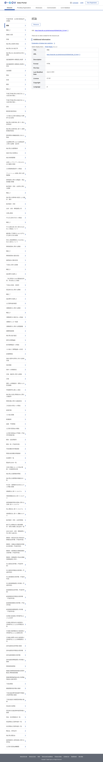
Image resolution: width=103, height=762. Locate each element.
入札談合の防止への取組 (13, 405)
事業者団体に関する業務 (13, 246)
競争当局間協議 (10, 340)
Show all (55, 46)
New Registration (92, 2)
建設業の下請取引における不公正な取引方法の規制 (15, 234)
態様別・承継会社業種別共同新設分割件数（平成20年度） (15, 545)
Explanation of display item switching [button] (43, 43)
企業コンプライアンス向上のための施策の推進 (15, 163)
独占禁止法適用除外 (12, 148)
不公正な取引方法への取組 (14, 217)
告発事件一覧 (10, 458)
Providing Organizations (24, 7)
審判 (7, 84)
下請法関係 (9, 683)
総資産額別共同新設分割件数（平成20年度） (14, 597)
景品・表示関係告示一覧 (13, 717)
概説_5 (8, 251)
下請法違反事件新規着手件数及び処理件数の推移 (15, 694)
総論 (7, 25)
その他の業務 (10, 414)
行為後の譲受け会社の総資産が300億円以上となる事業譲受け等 (15, 639)
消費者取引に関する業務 (13, 308)
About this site (23, 756)
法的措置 (8, 70)
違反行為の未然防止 (12, 153)
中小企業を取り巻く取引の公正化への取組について (15, 228)
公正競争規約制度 (11, 303)
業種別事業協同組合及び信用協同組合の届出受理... (15, 678)
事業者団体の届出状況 (12, 255)
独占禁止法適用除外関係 (13, 473)
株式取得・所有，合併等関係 (14, 520)
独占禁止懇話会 (10, 735)
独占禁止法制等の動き (12, 44)
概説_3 (8, 193)
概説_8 (8, 312)
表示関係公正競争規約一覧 (14, 726)
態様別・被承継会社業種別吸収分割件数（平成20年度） (15, 551)
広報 (7, 378)
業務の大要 (9, 34)
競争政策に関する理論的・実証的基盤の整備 (15, 180)
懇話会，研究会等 (11, 731)
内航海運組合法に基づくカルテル (15, 497)
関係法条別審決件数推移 (13, 453)
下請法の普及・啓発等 (12, 285)
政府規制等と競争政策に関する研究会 (15, 741)
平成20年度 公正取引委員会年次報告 (15, 20)
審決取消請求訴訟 (11, 111)
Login (81, 2)
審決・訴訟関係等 (11, 439)
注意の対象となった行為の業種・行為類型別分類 (14, 468)
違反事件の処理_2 (11, 299)
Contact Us (66, 756)
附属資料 (8, 419)
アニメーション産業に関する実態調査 (15, 174)
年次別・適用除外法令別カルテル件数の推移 (15, 485)
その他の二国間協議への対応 (14, 349)
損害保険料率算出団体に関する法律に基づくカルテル (15, 503)
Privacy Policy (58, 756)
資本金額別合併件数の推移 (14, 646)
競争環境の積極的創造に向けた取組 (15, 136)
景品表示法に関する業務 (13, 289)
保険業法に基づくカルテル (14, 491)
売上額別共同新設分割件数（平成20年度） (15, 571)
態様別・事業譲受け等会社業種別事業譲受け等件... (15, 558)
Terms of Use (32, 756)
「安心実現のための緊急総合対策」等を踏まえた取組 (15, 279)
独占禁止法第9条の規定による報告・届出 (15, 198)
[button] (74, 3)
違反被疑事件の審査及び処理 (14, 59)
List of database (65, 7)
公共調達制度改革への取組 (14, 168)
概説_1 (8, 30)
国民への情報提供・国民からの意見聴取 (15, 384)
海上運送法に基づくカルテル (14, 509)
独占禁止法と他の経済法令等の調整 (15, 54)
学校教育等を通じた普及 (13, 390)
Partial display (49, 46)
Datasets (9, 7)
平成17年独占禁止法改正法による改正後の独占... (15, 101)
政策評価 (8, 410)
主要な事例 (9, 213)
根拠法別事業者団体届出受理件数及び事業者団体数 (15, 671)
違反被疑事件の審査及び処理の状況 (15, 65)
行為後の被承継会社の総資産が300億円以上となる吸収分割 (15, 632)
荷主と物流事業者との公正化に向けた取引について (15, 241)
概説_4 (8, 222)
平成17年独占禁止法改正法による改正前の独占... (15, 94)
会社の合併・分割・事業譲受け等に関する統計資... (15, 532)
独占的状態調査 (10, 157)
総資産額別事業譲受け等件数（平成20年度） (14, 610)
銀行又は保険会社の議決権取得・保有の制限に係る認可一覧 (15, 525)
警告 (7, 75)
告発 (7, 79)
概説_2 (8, 89)
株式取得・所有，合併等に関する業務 (15, 187)
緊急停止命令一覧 (11, 462)
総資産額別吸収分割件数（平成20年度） (15, 604)
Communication (51, 7)
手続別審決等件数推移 (12, 449)
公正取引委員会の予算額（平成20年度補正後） (15, 434)
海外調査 (8, 365)
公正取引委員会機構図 (12, 746)
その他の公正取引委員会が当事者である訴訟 (15, 116)
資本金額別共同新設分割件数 (14, 650)
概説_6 (8, 269)
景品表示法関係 (10, 706)
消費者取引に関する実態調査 (14, 326)
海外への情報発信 (11, 369)
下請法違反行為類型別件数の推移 (15, 700)
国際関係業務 (10, 331)
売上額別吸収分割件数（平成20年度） (15, 577)
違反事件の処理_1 (11, 274)
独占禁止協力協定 (11, 335)
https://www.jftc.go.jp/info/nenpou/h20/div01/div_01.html (51, 30)
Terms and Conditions (47, 756)
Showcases (39, 7)
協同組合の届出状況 (12, 260)
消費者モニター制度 (12, 321)
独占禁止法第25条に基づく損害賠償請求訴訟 (15, 129)
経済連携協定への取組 (12, 344)
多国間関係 (9, 354)
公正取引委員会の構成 (12, 428)
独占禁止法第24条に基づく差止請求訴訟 (15, 123)
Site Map (81, 756)
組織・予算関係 (10, 424)
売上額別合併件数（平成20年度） (14, 564)
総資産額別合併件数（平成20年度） (15, 590)
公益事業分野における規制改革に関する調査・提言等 (15, 142)
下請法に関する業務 (12, 264)
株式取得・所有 (10, 204)
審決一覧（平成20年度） (13, 444)
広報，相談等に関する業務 (14, 374)
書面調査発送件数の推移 (13, 688)
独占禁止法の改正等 (12, 48)
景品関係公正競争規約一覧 (14, 721)
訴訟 (7, 106)
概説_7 (8, 294)
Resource (36, 24)
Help (39, 756)
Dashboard (74, 756)
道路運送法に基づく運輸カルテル (15, 514)
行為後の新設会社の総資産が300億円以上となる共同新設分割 (15, 624)
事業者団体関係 (10, 666)
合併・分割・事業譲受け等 (14, 208)
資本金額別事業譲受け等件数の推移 (15, 660)
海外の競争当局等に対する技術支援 (15, 359)
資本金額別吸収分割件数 (13, 655)
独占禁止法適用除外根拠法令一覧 (15, 479)
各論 (7, 39)
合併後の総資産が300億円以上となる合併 (15, 617)
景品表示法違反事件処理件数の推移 (15, 711)
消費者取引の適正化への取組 (14, 317)
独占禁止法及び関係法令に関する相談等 (15, 395)
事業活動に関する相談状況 (14, 401)
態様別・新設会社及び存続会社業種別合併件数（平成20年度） (15, 538)
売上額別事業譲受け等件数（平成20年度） (15, 584)
